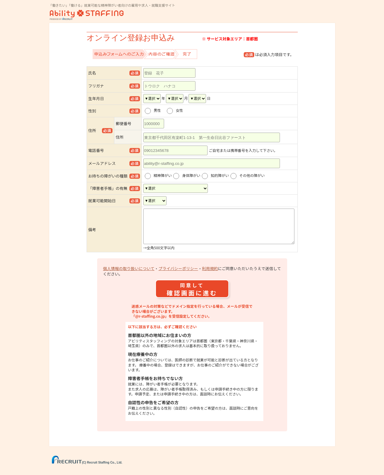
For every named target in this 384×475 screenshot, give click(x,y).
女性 (181, 110)
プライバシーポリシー (178, 275)
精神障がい (163, 175)
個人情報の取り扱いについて (129, 275)
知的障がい (220, 175)
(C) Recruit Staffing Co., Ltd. (87, 469)
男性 (159, 110)
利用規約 (210, 275)
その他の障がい (252, 175)
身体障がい (191, 175)
